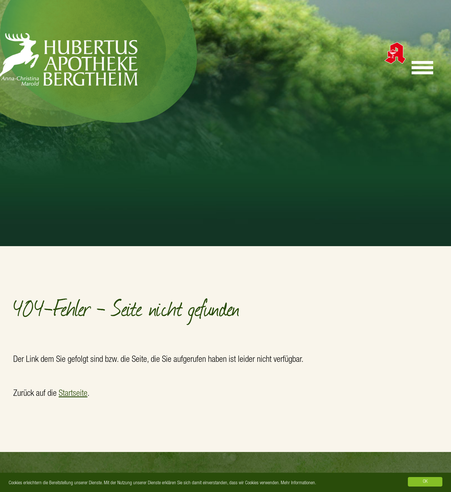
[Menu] (422, 67)
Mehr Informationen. (298, 483)
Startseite (73, 394)
